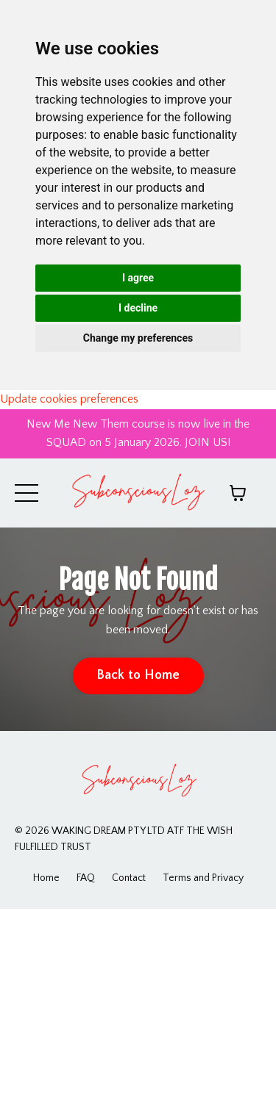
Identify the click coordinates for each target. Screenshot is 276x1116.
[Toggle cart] (238, 493)
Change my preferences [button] (138, 338)
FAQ (86, 878)
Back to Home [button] (138, 675)
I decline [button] (138, 308)
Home (46, 878)
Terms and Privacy (203, 878)
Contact (129, 878)
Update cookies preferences (69, 399)
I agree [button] (138, 278)
